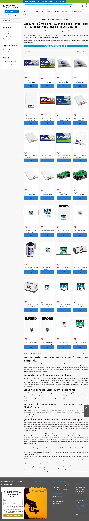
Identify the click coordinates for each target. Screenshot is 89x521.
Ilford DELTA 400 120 (47, 267)
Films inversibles (29, 470)
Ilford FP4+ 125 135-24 (64, 305)
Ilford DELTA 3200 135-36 (31, 267)
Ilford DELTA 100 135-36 (47, 230)
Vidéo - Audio (58, 501)
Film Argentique (11, 49)
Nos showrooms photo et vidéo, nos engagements (81, 489)
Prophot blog (79, 494)
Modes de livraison (37, 485)
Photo (55, 499)
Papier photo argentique (31, 466)
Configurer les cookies (79, 501)
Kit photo (8, 51)
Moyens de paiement (37, 487)
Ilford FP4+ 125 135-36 (80, 305)
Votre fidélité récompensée (61, 485)
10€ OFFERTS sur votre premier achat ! (13, 494)
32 (79, 51)
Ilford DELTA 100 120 (31, 230)
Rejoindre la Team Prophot (80, 497)
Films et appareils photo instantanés (35, 472)
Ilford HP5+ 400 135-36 (80, 342)
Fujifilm (8, 33)
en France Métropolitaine (44, 1)
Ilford (8, 36)
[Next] (86, 51)
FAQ (76, 514)
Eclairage (57, 504)
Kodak (7, 39)
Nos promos (57, 497)
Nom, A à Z (28, 51)
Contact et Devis (80, 512)
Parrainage (56, 487)
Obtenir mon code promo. (13, 515)
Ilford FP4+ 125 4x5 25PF (47, 342)
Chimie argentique (29, 452)
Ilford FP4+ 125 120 (47, 305)
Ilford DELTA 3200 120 (80, 230)
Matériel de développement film (34, 462)
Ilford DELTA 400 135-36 (63, 267)
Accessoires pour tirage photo (33, 460)
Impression (57, 506)
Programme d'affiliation (60, 489)
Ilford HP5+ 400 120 (63, 342)
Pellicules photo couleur (31, 468)
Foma (7, 31)
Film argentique (10, 61)
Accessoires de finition (31, 456)
